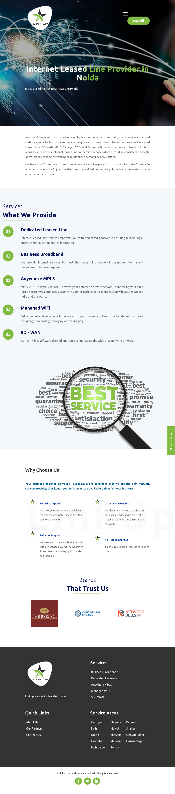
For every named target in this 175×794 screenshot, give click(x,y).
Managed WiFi (100, 691)
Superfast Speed (50, 503)
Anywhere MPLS (101, 684)
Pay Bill (138, 20)
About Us (32, 722)
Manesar (116, 741)
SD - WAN (97, 697)
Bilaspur (115, 734)
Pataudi (131, 722)
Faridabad (97, 741)
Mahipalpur (98, 747)
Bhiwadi (115, 722)
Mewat (114, 728)
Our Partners (34, 728)
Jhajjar (130, 728)
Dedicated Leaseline (104, 678)
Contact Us (33, 734)
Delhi (94, 728)
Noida (95, 734)
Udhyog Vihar (135, 734)
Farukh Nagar (135, 741)
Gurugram (97, 722)
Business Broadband (104, 672)
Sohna (114, 747)
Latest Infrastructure (117, 503)
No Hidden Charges (116, 539)
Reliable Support (50, 535)
